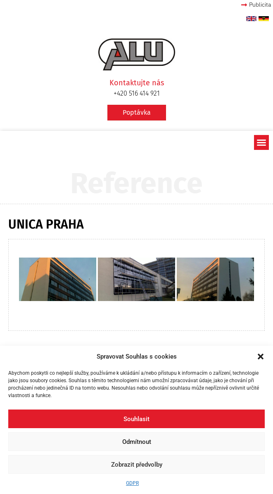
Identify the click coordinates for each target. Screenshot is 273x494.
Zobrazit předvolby (136, 464)
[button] (260, 356)
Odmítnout (136, 442)
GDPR (132, 483)
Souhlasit (136, 419)
